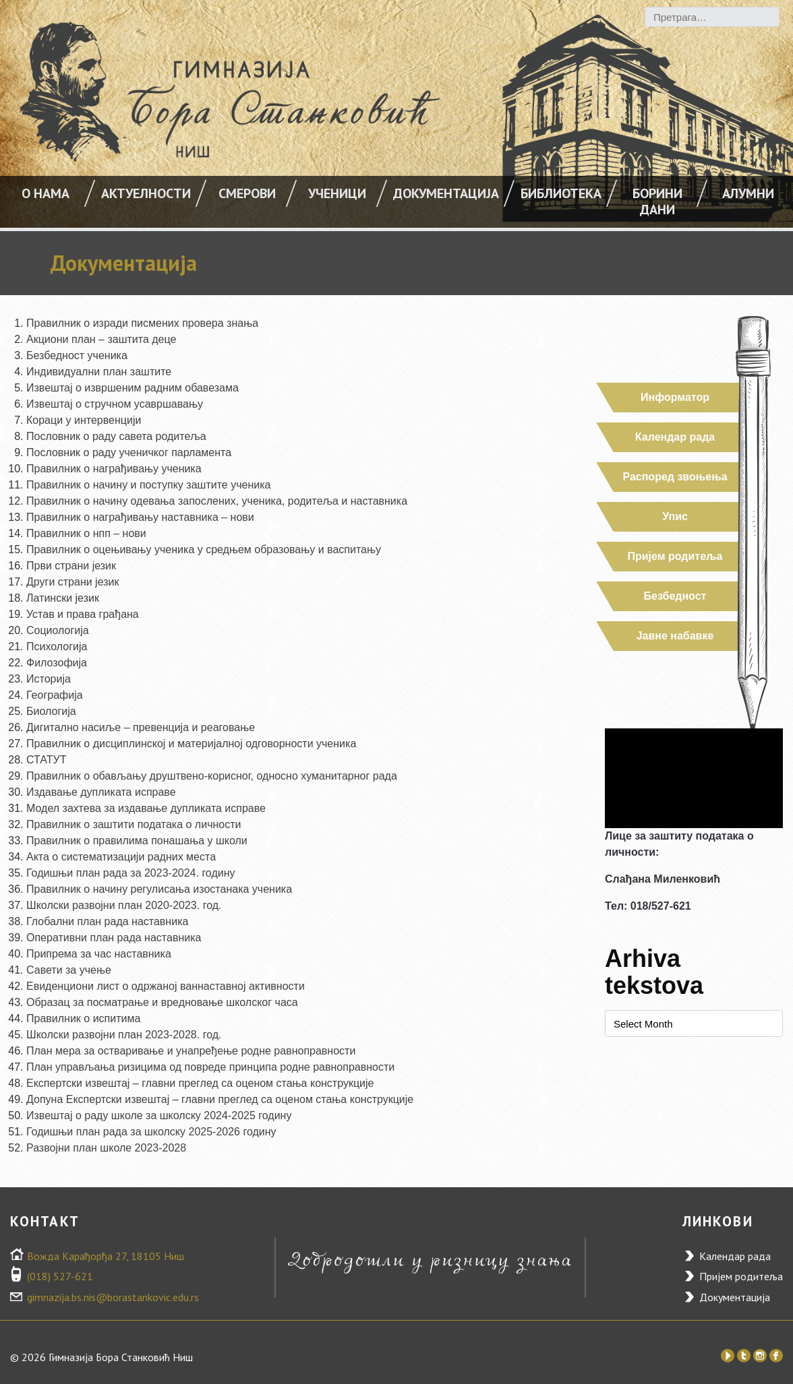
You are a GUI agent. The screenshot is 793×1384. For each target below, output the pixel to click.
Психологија (56, 646)
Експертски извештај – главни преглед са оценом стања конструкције (200, 1083)
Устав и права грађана (82, 614)
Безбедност (675, 596)
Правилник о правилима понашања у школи (136, 840)
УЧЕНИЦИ (337, 193)
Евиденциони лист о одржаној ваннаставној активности (165, 986)
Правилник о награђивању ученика (114, 468)
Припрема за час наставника (98, 954)
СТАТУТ (46, 759)
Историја (48, 679)
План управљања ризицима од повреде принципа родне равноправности (210, 1067)
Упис (675, 516)
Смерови (247, 193)
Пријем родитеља (675, 556)
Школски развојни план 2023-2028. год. (123, 1034)
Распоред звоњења (674, 476)
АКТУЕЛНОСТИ (146, 193)
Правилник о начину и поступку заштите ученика (148, 485)
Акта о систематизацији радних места (121, 856)
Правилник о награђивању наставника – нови (140, 517)
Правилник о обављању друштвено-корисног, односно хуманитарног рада (211, 776)
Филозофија (56, 662)
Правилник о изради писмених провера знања (142, 323)
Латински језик (62, 598)
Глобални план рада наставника (107, 921)
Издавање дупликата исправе (101, 792)
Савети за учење (68, 970)
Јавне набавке (675, 635)
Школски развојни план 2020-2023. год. (123, 905)
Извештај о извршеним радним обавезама (132, 388)
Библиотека (561, 193)
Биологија (51, 711)
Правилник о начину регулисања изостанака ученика (159, 889)
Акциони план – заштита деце (101, 339)
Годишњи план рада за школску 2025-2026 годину (151, 1131)
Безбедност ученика (76, 355)
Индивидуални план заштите (98, 371)
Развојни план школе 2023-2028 (106, 1148)
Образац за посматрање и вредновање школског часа (162, 1002)
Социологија (57, 630)
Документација (446, 193)
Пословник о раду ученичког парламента (128, 452)
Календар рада (675, 437)
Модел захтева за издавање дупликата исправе (146, 808)
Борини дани (657, 201)
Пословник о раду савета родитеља (116, 436)
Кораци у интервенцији (83, 420)
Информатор (675, 397)
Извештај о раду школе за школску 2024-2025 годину (158, 1115)
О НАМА (45, 193)
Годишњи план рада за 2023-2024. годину (130, 873)
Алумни (748, 193)
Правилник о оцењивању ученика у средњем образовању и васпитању (203, 549)
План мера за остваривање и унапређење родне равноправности (190, 1051)
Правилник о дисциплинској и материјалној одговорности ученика (191, 743)
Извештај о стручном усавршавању (114, 404)
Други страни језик (72, 582)
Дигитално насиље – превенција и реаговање (140, 727)
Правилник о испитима (83, 1018)
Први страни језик (71, 565)
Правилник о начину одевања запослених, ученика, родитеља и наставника (216, 501)
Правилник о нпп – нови (86, 533)
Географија (54, 695)
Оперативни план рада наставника (113, 937)
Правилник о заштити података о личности (133, 824)
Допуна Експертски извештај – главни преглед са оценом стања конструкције (219, 1099)
